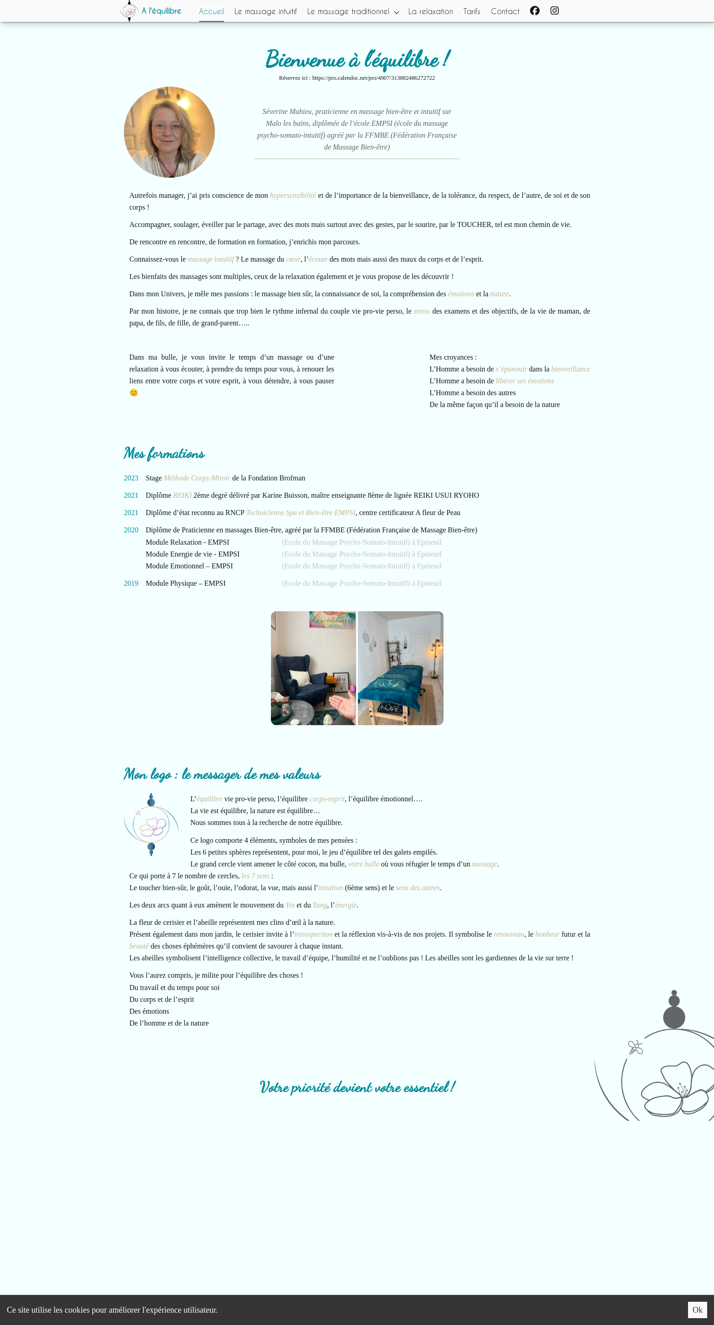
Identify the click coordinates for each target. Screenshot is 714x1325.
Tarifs (473, 10)
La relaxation (432, 10)
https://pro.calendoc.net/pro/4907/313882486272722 (373, 78)
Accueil (211, 10)
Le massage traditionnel (349, 10)
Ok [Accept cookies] (698, 1310)
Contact (507, 10)
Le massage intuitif (266, 10)
